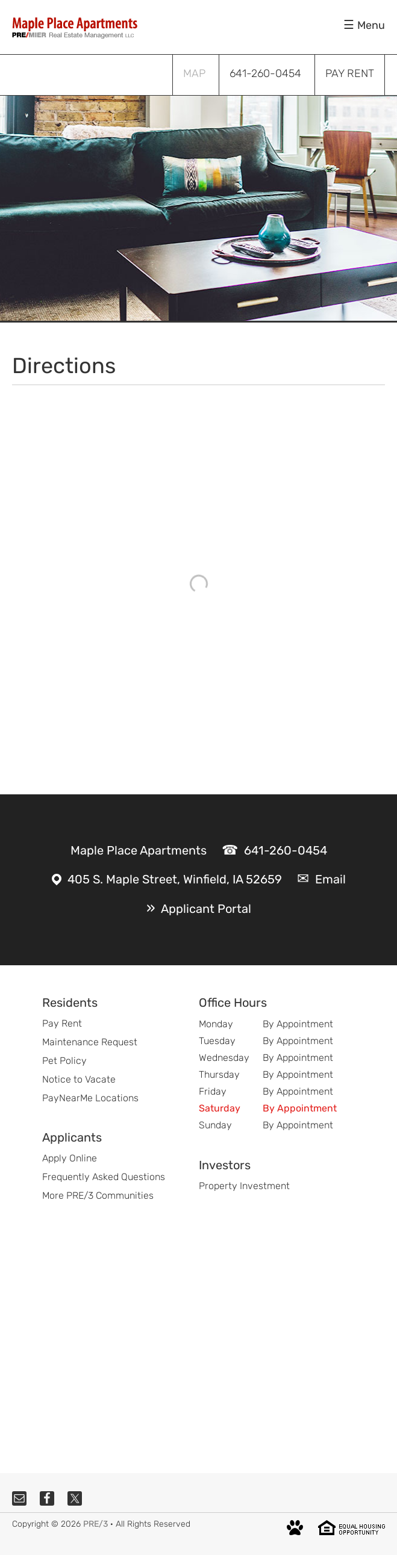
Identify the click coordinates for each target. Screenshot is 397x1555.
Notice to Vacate (79, 1079)
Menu (371, 25)
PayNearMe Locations (90, 1098)
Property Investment (244, 1186)
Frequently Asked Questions (103, 1176)
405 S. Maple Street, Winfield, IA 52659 (174, 879)
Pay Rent (62, 1023)
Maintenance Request (89, 1042)
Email (330, 879)
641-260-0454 (285, 850)
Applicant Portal (206, 908)
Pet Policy (64, 1060)
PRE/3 (95, 1524)
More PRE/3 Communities (98, 1195)
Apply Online (69, 1158)
